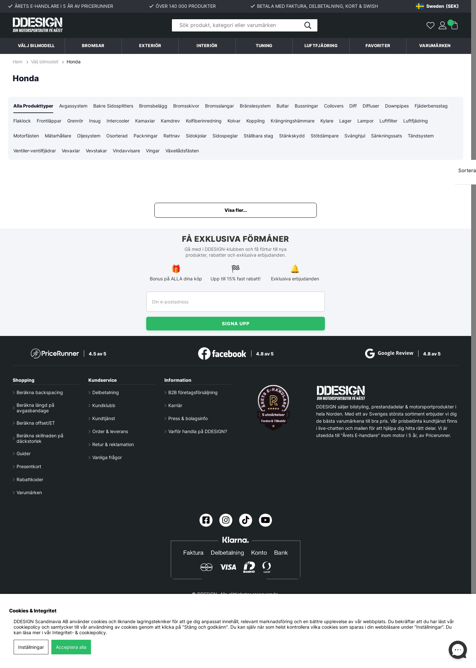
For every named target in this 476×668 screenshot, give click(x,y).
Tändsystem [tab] (421, 136)
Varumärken (435, 45)
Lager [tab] (345, 121)
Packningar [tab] (146, 136)
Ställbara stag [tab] (258, 136)
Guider (24, 453)
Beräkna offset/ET (36, 423)
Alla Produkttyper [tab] (33, 106)
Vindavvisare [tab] (126, 152)
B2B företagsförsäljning (193, 392)
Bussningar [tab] (306, 106)
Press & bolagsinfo (188, 418)
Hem (18, 61)
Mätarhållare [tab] (58, 136)
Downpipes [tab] (397, 106)
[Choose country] (437, 6)
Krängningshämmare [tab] (293, 121)
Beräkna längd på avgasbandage (35, 407)
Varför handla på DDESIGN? (197, 431)
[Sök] (245, 25)
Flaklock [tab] (22, 121)
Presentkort (29, 466)
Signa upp (236, 323)
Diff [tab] (353, 106)
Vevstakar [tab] (96, 152)
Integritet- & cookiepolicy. (79, 632)
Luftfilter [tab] (388, 121)
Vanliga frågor (107, 457)
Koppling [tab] (255, 121)
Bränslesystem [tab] (255, 106)
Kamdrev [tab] (170, 121)
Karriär (175, 405)
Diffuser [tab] (371, 106)
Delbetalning (105, 392)
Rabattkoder (30, 479)
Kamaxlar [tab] (145, 121)
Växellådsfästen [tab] (182, 152)
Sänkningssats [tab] (386, 136)
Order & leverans (110, 431)
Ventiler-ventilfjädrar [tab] (34, 152)
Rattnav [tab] (171, 136)
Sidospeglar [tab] (225, 136)
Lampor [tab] (365, 121)
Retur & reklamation (113, 444)
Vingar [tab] (153, 152)
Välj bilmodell (36, 45)
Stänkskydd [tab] (292, 136)
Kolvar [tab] (233, 121)
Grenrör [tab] (75, 121)
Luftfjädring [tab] (415, 121)
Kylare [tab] (326, 121)
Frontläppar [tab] (49, 121)
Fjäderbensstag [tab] (431, 106)
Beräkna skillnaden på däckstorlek (40, 438)
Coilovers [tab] (333, 106)
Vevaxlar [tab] (71, 152)
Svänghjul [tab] (354, 136)
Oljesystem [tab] (88, 136)
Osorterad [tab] (117, 136)
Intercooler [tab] (118, 121)
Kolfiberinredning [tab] (204, 121)
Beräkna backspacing (40, 392)
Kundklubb (103, 405)
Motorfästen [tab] (26, 136)
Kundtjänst (103, 418)
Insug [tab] (95, 121)
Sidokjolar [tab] (196, 136)
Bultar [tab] (283, 106)
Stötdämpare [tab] (325, 136)
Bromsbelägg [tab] (153, 106)
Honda (74, 61)
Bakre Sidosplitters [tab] (113, 106)
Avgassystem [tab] (73, 106)
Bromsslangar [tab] (219, 106)
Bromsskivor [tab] (186, 106)
